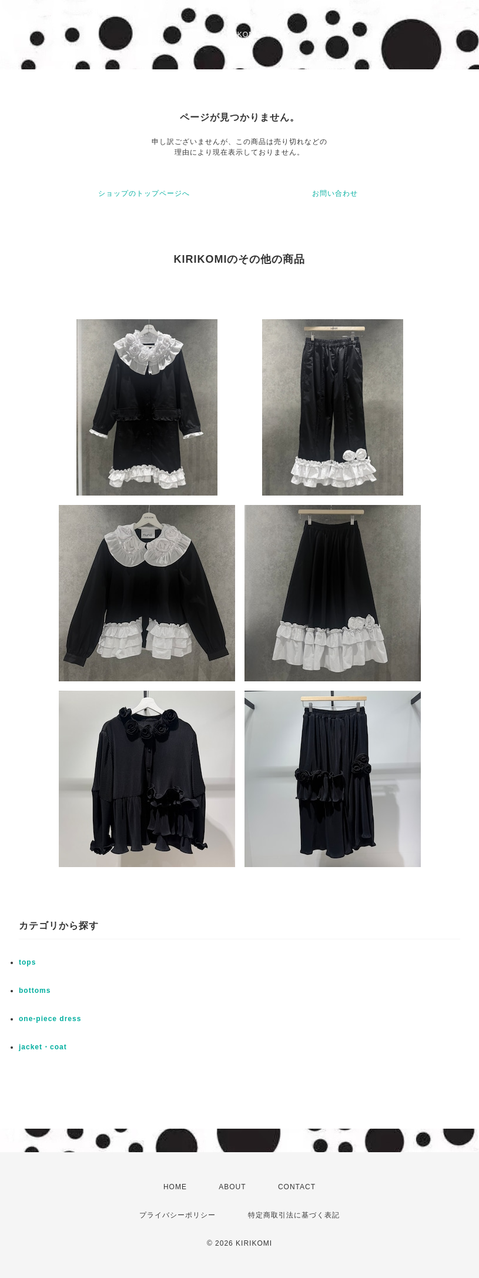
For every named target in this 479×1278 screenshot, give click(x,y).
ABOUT (232, 1187)
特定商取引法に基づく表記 (294, 1215)
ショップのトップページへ (144, 193)
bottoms (35, 990)
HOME (175, 1187)
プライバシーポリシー (177, 1215)
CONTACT (297, 1187)
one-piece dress (50, 1019)
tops (27, 962)
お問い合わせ (335, 193)
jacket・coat (43, 1047)
